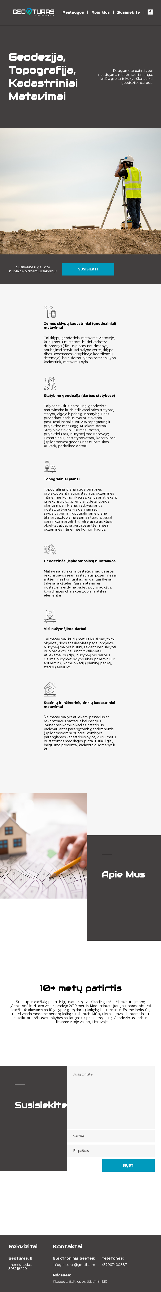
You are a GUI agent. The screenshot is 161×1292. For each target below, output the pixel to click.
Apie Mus (100, 12)
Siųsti (129, 1166)
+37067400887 (114, 1265)
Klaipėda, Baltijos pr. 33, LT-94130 (80, 1282)
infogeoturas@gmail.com (74, 1265)
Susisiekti (88, 269)
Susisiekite (128, 12)
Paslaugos (73, 12)
